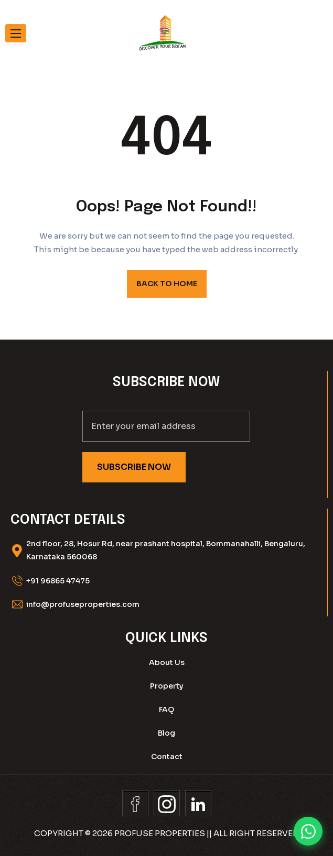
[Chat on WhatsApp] (308, 831)
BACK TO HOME (166, 283)
